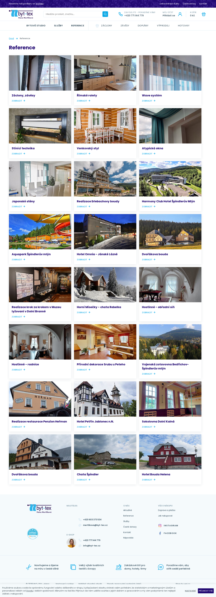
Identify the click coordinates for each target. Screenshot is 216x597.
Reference (77, 25)
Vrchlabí (40, 3)
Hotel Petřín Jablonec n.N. (95, 421)
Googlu (29, 590)
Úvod (11, 38)
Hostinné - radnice (25, 364)
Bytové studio (35, 25)
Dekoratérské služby (169, 3)
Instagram (168, 525)
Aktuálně (127, 510)
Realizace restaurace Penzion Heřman (39, 421)
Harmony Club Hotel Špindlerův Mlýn (168, 201)
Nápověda (128, 537)
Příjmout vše (205, 590)
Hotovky (183, 25)
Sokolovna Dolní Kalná (158, 421)
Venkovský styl (88, 148)
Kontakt (203, 3)
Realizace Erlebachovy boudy (98, 201)
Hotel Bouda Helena (156, 474)
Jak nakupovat (165, 515)
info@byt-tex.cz (91, 545)
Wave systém (152, 95)
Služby (58, 25)
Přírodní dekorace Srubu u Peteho (101, 364)
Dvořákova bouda (155, 254)
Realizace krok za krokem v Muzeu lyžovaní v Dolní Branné (36, 309)
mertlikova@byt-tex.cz (95, 525)
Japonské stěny (23, 201)
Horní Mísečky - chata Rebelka (99, 307)
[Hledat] (105, 14)
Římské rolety (87, 95)
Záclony (106, 25)
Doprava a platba (166, 510)
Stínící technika (23, 148)
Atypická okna (152, 148)
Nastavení (188, 590)
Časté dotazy (189, 3)
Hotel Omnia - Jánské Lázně (97, 254)
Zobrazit (17, 100)
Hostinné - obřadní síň (158, 307)
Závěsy (125, 25)
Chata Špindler (88, 474)
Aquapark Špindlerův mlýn (31, 254)
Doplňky (143, 25)
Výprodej (163, 25)
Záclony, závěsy (23, 95)
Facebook (168, 533)
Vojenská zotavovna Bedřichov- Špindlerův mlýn (165, 366)
